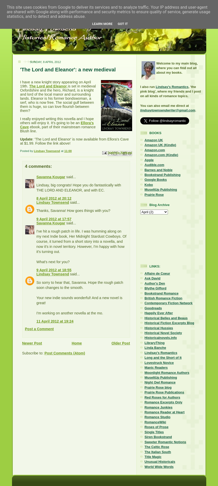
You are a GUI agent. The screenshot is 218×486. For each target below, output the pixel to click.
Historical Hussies (159, 328)
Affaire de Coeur (157, 273)
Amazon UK (154, 140)
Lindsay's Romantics (172, 87)
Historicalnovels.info (161, 338)
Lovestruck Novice (159, 363)
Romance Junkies (159, 407)
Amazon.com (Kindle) (161, 155)
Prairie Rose (154, 195)
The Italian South (158, 452)
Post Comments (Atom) (64, 353)
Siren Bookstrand (158, 437)
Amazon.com (155, 150)
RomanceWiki (155, 422)
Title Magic (153, 457)
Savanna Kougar (51, 177)
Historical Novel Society (163, 333)
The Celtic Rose (157, 447)
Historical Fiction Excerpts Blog (169, 323)
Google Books (156, 180)
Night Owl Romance (160, 382)
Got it (123, 24)
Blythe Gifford (156, 288)
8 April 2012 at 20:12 (54, 198)
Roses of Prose (157, 427)
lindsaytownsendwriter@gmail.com (167, 110)
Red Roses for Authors (162, 397)
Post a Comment (39, 329)
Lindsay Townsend (53, 202)
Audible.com (154, 165)
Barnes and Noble (159, 170)
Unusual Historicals (160, 462)
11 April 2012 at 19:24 (55, 321)
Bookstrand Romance (162, 293)
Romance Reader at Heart (165, 412)
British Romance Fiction (163, 298)
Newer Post (32, 343)
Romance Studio (157, 417)
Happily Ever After (159, 313)
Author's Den (155, 283)
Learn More (102, 24)
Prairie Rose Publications (164, 392)
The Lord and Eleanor (48, 86)
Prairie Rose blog (158, 387)
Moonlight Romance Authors (167, 373)
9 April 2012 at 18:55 (54, 270)
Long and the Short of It (163, 358)
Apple (149, 160)
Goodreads (153, 308)
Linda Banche (155, 348)
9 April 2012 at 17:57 (54, 219)
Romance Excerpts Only (163, 402)
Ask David (152, 278)
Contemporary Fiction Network (169, 303)
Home (77, 343)
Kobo (149, 185)
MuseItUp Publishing (161, 189)
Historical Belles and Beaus (166, 318)
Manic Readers (156, 367)
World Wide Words (159, 467)
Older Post (120, 343)
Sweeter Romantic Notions (165, 442)
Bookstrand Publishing (163, 175)
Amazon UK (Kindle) (160, 145)
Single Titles (154, 432)
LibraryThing (155, 343)
